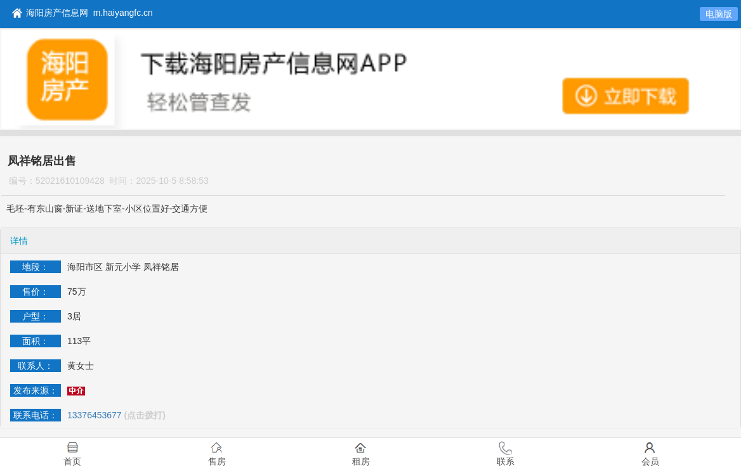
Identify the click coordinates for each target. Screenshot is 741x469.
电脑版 (718, 14)
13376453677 (94, 415)
